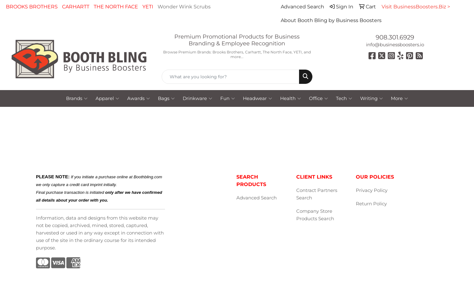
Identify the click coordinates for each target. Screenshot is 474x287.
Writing (371, 98)
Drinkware (197, 98)
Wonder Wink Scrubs (184, 7)
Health (290, 98)
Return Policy (371, 204)
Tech (344, 98)
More (399, 98)
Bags (166, 98)
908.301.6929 (395, 37)
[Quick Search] (230, 77)
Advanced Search (256, 198)
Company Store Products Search (315, 214)
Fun (227, 98)
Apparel (107, 98)
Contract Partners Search (316, 194)
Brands (76, 98)
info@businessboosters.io (395, 45)
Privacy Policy (371, 190)
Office (318, 98)
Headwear (257, 98)
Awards (138, 98)
